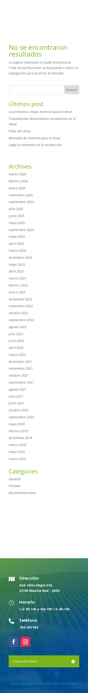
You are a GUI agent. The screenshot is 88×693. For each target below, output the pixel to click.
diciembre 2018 (20, 438)
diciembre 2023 (20, 257)
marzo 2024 (17, 250)
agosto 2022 (18, 327)
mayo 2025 (17, 223)
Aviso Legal (19, 683)
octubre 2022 (18, 313)
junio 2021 (16, 403)
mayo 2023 (17, 264)
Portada (14, 486)
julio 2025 (16, 209)
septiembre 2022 (21, 320)
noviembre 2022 (21, 306)
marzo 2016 (17, 459)
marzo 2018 (17, 445)
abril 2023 (16, 271)
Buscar (72, 90)
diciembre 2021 (20, 361)
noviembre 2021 (21, 368)
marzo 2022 (17, 354)
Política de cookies (63, 683)
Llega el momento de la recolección (35, 145)
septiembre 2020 (21, 417)
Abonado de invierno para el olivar (35, 138)
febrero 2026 (18, 181)
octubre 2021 (18, 375)
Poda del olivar (20, 131)
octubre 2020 (18, 410)
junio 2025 (16, 216)
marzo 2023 (17, 278)
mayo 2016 (17, 452)
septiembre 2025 (21, 202)
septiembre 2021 (21, 382)
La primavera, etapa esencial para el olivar (41, 112)
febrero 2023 (18, 285)
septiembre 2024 (21, 230)
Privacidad (38, 683)
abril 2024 (16, 243)
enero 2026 (17, 188)
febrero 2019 (18, 431)
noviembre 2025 (21, 195)
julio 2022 (16, 334)
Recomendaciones (22, 493)
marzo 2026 (17, 174)
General (15, 479)
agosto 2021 (18, 389)
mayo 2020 (17, 424)
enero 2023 (17, 292)
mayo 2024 (17, 236)
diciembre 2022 (20, 299)
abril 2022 (16, 347)
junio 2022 (16, 340)
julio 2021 (16, 396)
